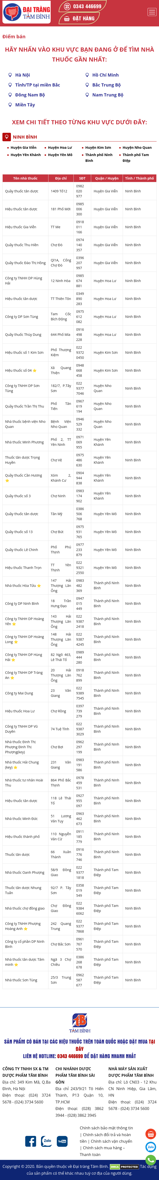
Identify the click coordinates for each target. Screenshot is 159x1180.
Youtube (62, 1141)
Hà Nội (22, 75)
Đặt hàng (84, 18)
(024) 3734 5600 (29, 1102)
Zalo (46, 1141)
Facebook (30, 1141)
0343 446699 (87, 5)
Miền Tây (25, 105)
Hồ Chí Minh (105, 75)
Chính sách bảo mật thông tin (106, 1128)
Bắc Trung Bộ (106, 85)
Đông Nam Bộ (30, 95)
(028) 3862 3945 (82, 1115)
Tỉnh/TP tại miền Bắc (37, 85)
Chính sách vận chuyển (111, 1141)
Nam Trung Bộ (107, 95)
